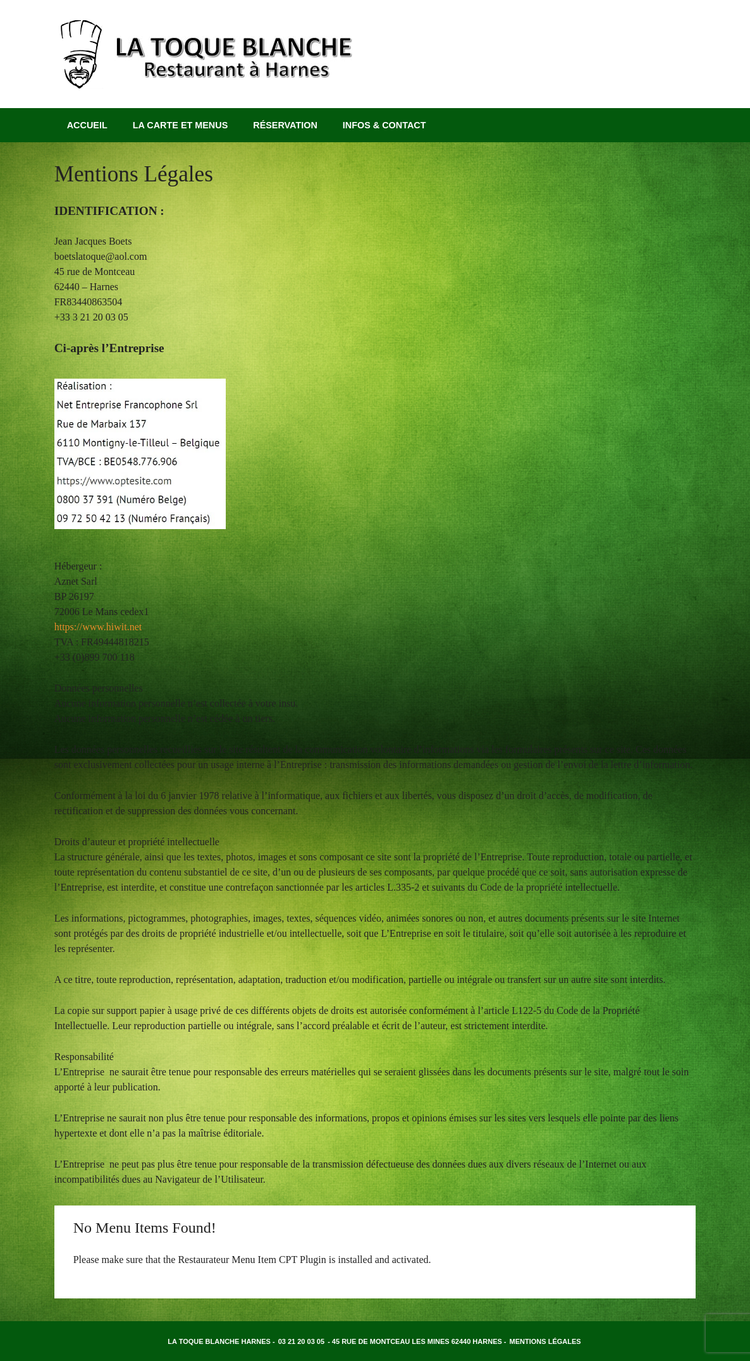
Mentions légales (545, 1341)
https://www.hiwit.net (98, 626)
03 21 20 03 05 (301, 1341)
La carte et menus (180, 125)
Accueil (87, 125)
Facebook (682, 81)
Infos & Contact (384, 125)
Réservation (285, 125)
